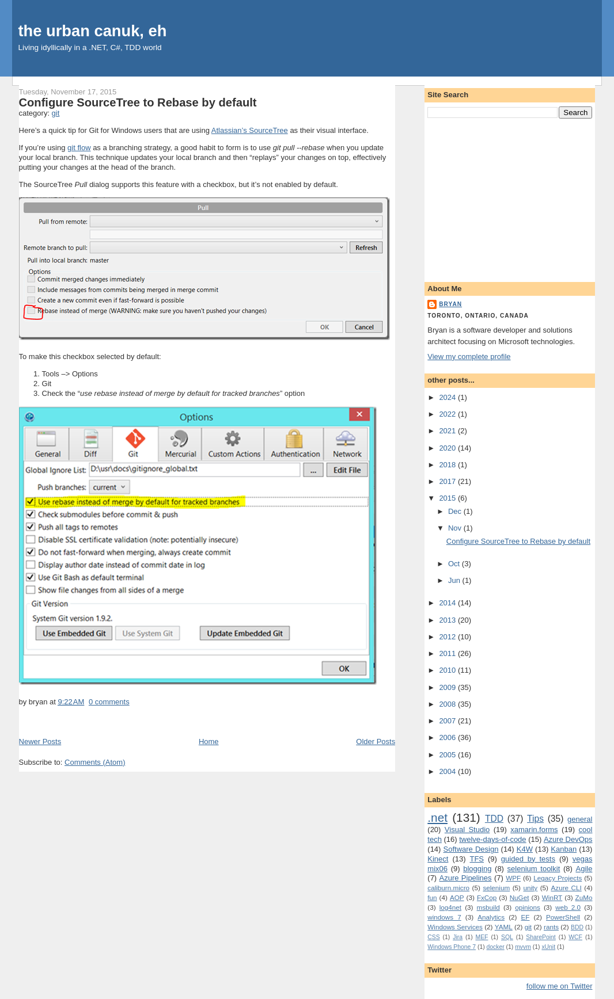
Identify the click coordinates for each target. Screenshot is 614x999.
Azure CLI (566, 887)
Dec (456, 511)
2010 (448, 670)
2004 (448, 771)
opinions (527, 907)
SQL (507, 937)
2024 (448, 397)
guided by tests (528, 859)
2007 (448, 720)
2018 (448, 464)
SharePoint (540, 937)
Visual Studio (467, 829)
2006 (448, 737)
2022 (448, 414)
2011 (448, 653)
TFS (476, 859)
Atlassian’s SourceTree (249, 130)
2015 (448, 498)
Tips (535, 818)
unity (530, 887)
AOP (457, 897)
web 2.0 (568, 907)
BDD (577, 927)
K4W (525, 849)
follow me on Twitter (559, 986)
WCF (575, 937)
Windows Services (455, 927)
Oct (455, 563)
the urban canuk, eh (92, 31)
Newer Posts (40, 741)
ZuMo (584, 897)
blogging (477, 868)
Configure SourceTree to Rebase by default (138, 102)
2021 (448, 430)
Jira (458, 937)
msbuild (488, 907)
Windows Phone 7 (451, 947)
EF (525, 917)
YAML (504, 927)
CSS (433, 937)
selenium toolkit (533, 868)
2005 (448, 754)
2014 (448, 602)
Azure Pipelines (465, 878)
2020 (448, 448)
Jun (455, 580)
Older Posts (375, 741)
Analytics (491, 917)
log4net (450, 907)
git (56, 113)
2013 (448, 620)
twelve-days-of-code (492, 839)
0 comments (109, 701)
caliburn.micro (448, 887)
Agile (584, 868)
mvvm (523, 947)
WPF (513, 878)
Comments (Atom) (95, 762)
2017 (448, 481)
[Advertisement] (509, 198)
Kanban (564, 849)
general (579, 819)
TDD (494, 818)
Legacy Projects (557, 878)
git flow (78, 147)
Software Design (471, 849)
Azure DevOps (568, 839)
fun (432, 897)
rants (551, 927)
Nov (456, 528)
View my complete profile (468, 356)
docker (496, 947)
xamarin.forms (534, 829)
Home (209, 741)
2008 (448, 704)
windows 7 (444, 917)
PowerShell (563, 917)
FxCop (486, 897)
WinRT (552, 897)
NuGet (519, 897)
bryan (450, 304)
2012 (448, 636)
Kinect (437, 859)
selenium (496, 887)
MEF (482, 937)
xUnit (548, 947)
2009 (448, 687)
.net (437, 817)
